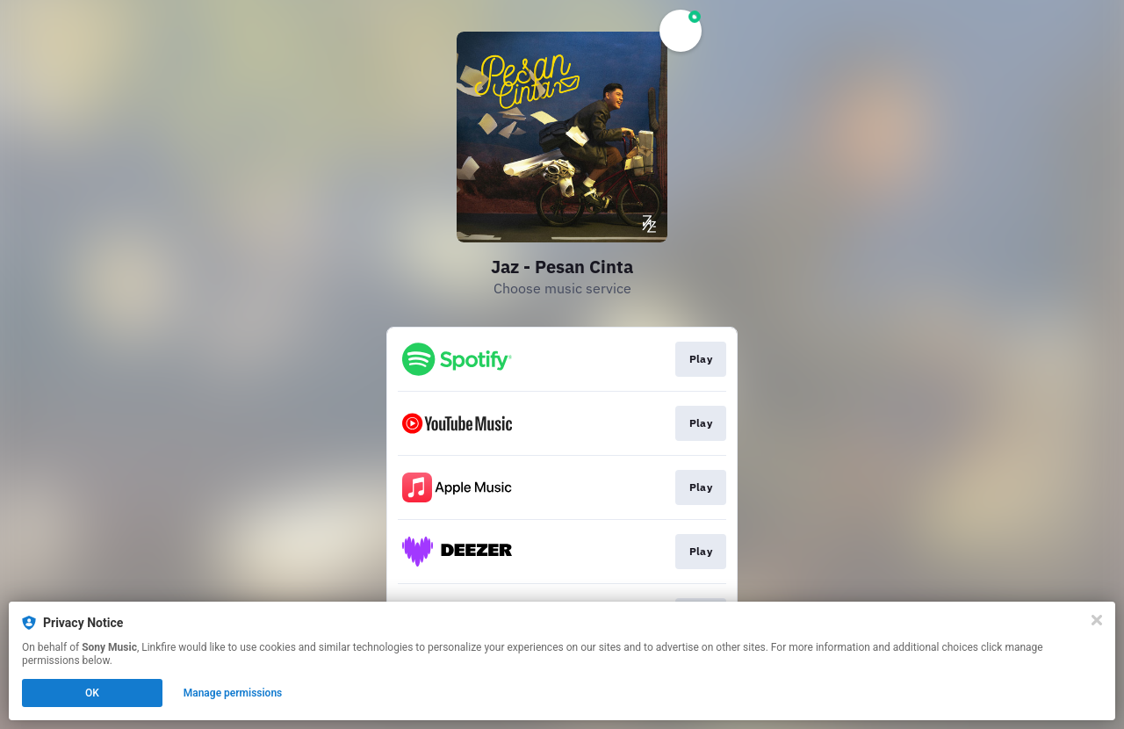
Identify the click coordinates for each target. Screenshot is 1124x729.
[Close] (1097, 620)
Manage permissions (233, 693)
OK (92, 693)
